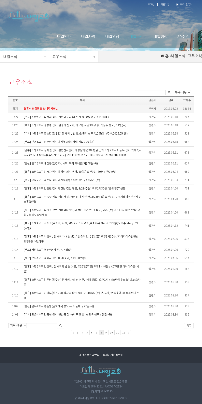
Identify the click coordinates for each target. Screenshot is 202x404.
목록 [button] (189, 325)
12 (123, 333)
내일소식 (136, 37)
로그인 (151, 4)
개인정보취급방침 (89, 355)
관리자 (152, 109)
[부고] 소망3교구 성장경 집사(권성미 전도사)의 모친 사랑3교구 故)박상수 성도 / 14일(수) (75, 125)
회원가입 (165, 4)
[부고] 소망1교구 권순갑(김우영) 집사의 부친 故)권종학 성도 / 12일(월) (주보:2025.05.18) (76, 133)
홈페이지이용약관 (113, 355)
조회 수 (187, 100)
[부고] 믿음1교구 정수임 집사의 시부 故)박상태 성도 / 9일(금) (59, 142)
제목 (82, 100)
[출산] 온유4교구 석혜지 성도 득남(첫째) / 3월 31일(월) (55, 258)
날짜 (171, 100)
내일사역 (88, 37)
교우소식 (195, 56)
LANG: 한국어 (184, 4)
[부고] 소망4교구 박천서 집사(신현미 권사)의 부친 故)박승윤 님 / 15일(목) (66, 117)
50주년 (183, 37)
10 (111, 333)
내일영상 (112, 37)
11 (117, 333)
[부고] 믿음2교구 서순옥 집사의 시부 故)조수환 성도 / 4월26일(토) (62, 180)
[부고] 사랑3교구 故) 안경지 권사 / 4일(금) (48, 250)
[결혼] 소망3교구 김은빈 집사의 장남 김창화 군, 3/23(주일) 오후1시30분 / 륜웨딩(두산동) (75, 188)
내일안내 (64, 37)
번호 (15, 100)
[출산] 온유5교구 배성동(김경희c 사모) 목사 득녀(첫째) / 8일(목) (61, 163)
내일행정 (160, 37)
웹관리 (152, 117)
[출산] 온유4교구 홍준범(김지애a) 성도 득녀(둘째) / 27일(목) (59, 306)
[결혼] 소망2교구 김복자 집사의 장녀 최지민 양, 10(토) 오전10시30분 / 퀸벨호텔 (70, 172)
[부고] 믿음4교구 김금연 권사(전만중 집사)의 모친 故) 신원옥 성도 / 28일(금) (68, 314)
